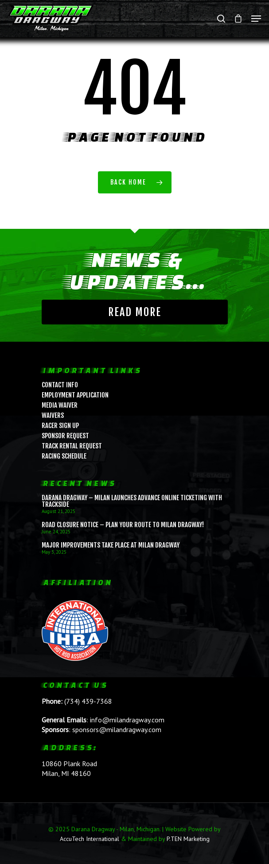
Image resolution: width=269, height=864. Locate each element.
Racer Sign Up (60, 425)
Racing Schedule (64, 456)
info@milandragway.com (127, 719)
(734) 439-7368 (88, 701)
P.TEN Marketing (188, 839)
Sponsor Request (65, 435)
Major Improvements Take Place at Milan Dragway (110, 545)
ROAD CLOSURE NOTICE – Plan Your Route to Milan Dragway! (123, 524)
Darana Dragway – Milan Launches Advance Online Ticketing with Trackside (132, 501)
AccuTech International (89, 839)
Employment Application (75, 395)
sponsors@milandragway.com (116, 729)
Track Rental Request (72, 446)
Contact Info (60, 385)
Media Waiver (60, 405)
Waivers (53, 415)
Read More (134, 312)
